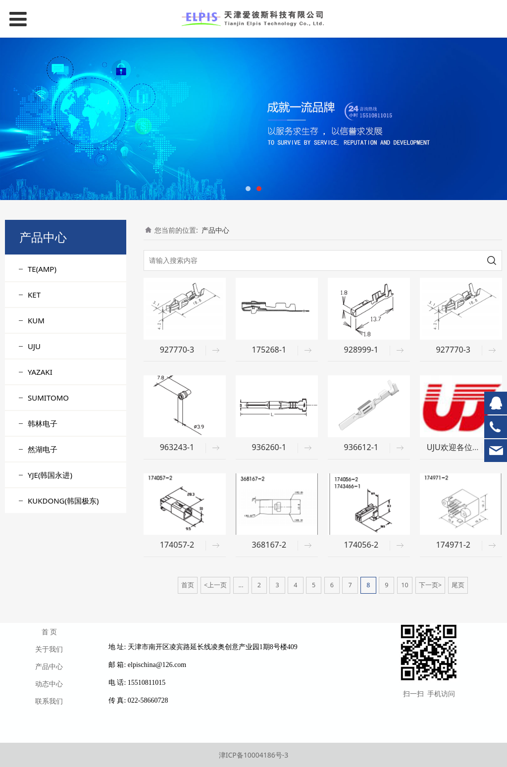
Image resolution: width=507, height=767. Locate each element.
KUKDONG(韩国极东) (63, 501)
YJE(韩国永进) (50, 475)
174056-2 (361, 544)
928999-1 (361, 349)
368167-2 (269, 544)
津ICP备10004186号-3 (254, 755)
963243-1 (177, 447)
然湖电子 (42, 449)
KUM (36, 320)
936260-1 (269, 447)
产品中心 (215, 230)
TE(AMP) (42, 269)
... (240, 585)
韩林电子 (42, 423)
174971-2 (453, 544)
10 (404, 585)
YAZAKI (40, 372)
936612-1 (361, 447)
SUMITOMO (48, 398)
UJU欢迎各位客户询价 (465, 447)
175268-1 (269, 349)
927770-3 (177, 349)
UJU (34, 346)
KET (34, 295)
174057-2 (177, 544)
